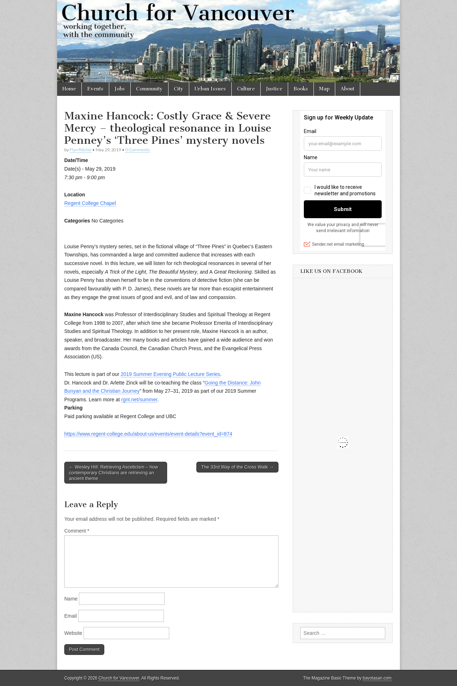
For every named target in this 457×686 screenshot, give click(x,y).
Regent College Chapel (90, 203)
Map (324, 89)
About (348, 89)
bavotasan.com (377, 678)
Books (300, 89)
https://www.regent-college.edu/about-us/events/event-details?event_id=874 (148, 434)
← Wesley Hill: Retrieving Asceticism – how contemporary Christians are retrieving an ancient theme (113, 472)
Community (149, 89)
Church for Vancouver (119, 678)
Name (70, 599)
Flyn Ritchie (80, 149)
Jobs (120, 89)
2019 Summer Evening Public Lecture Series (170, 374)
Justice (274, 89)
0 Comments (137, 149)
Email (70, 616)
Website (73, 633)
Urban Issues (210, 89)
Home (69, 89)
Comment (76, 531)
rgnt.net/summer (139, 399)
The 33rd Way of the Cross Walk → (237, 467)
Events (95, 89)
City (179, 89)
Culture (246, 89)
